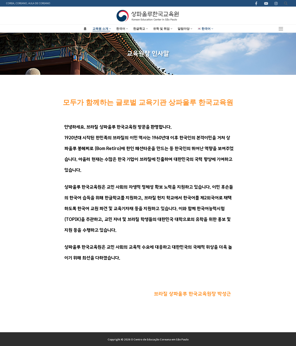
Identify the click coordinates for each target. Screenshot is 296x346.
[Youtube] (266, 3)
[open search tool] (286, 3)
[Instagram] (276, 3)
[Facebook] (256, 3)
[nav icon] (281, 29)
